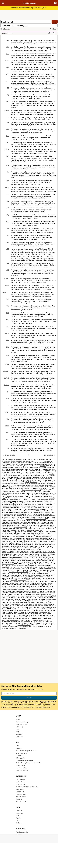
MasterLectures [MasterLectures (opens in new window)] (21, 801)
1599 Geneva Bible (7, 501)
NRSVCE (6, 378)
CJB (8, 95)
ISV (8, 201)
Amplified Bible (15, 462)
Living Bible (34, 533)
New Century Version (38, 560)
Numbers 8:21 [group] (7, 33)
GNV (7, 165)
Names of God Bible (30, 541)
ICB (8, 194)
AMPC (7, 61)
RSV (7, 405)
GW (8, 172)
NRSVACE (6, 371)
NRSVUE (6, 385)
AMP (7, 54)
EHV (7, 136)
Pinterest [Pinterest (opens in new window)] (19, 816)
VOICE (7, 426)
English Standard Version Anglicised (13, 496)
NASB (7, 285)
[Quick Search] (25, 22)
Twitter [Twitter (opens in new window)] (18, 820)
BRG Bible (43, 466)
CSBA (7, 81)
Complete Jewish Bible (46, 477)
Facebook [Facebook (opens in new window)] (19, 811)
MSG (7, 249)
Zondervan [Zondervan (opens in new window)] (19, 799)
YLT (8, 448)
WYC (7, 439)
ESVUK (7, 150)
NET (7, 313)
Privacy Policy (22, 707)
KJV (8, 215)
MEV (7, 263)
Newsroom (19, 734)
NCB (7, 299)
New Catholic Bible (32, 559)
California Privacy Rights (24, 760)
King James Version (20, 523)
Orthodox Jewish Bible (44, 604)
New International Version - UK (18, 572)
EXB (7, 156)
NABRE (6, 279)
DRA (7, 117)
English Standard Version (9, 493)
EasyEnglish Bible (39, 487)
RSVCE (7, 412)
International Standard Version (35, 519)
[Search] (55, 22)
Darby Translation (31, 482)
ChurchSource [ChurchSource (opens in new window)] (20, 784)
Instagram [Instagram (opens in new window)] (19, 813)
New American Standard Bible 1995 (39, 556)
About (18, 719)
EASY (7, 129)
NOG (7, 270)
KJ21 (7, 40)
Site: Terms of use (21, 768)
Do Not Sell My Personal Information (29, 763)
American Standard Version (10, 461)
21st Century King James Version (12, 459)
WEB (7, 433)
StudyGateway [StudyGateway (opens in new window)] (20, 782)
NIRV (7, 320)
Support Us (19, 737)
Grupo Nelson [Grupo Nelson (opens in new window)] (20, 789)
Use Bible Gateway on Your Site (26, 751)
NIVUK (7, 333)
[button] (55, 3)
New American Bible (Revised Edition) (43, 543)
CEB (7, 88)
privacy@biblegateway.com (42, 707)
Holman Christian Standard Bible (12, 514)
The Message (43, 536)
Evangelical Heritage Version (31, 490)
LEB (7, 235)
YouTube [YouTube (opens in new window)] (19, 823)
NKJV (7, 340)
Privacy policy (20, 758)
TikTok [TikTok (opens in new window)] (18, 818)
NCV (7, 306)
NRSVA (7, 364)
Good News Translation (35, 509)
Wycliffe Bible (24, 626)
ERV (7, 122)
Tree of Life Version (8, 618)
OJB (8, 392)
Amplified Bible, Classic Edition (33, 464)
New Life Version (26, 578)
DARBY (6, 110)
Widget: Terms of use (23, 770)
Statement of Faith (22, 724)
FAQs (17, 746)
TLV (8, 419)
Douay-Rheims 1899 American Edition (39, 483)
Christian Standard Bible (15, 470)
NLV (7, 347)
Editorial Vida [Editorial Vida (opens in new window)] (20, 792)
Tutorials (19, 748)
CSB (7, 74)
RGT (7, 399)
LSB (7, 228)
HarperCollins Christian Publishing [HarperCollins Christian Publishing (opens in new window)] (27, 787)
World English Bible (24, 625)
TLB (7, 242)
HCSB (7, 187)
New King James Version (34, 575)
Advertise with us (21, 753)
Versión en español (22, 832)
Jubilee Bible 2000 (21, 522)
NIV (8, 327)
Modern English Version (40, 538)
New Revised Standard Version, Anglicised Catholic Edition (20, 589)
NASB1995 (5, 292)
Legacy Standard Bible (20, 527)
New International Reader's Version (36, 565)
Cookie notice (20, 765)
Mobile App (19, 727)
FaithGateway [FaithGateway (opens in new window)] (20, 779)
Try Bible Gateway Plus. (28, 8)
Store (17, 729)
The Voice (41, 622)
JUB (8, 208)
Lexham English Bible (23, 532)
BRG (7, 67)
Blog (17, 732)
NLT (7, 356)
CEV (7, 102)
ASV (7, 47)
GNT (7, 181)
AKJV (7, 222)
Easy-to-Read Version (46, 485)
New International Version (17, 569)
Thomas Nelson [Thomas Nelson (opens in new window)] (21, 794)
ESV (8, 143)
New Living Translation (18, 580)
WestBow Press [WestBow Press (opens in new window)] (21, 797)
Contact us (19, 756)
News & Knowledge (22, 722)
